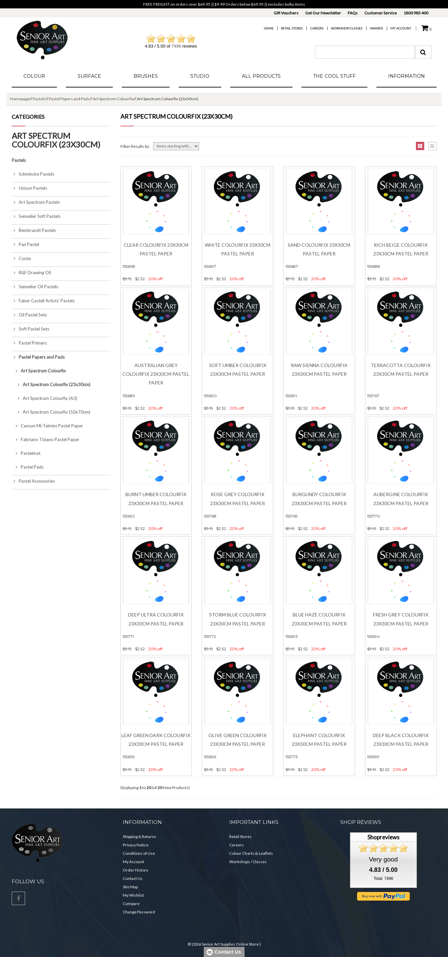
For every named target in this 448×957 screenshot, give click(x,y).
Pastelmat (26, 453)
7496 (176, 46)
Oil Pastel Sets (29, 314)
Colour (34, 76)
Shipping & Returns (139, 836)
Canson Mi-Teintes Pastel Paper (47, 425)
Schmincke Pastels (33, 174)
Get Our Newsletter (323, 12)
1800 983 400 (416, 12)
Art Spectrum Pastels (36, 202)
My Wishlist (133, 895)
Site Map (130, 886)
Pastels (39, 98)
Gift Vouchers (286, 12)
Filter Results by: (135, 146)
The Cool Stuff (334, 76)
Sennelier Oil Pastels (35, 286)
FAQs (353, 12)
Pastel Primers (29, 343)
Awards (376, 28)
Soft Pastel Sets (30, 329)
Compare (131, 903)
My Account (400, 28)
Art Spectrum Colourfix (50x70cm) (51, 412)
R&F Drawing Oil (31, 272)
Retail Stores (292, 28)
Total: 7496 (383, 878)
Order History (135, 870)
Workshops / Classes (248, 861)
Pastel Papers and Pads (69, 98)
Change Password (139, 911)
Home (269, 28)
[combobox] (365, 52)
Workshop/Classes (346, 28)
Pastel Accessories (33, 481)
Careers (317, 28)
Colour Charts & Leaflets (251, 853)
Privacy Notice (136, 844)
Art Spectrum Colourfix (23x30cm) (51, 384)
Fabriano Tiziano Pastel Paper (45, 439)
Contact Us (133, 878)
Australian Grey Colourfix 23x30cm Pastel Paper (155, 374)
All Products (261, 76)
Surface (89, 76)
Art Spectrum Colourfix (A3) (44, 398)
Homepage (20, 98)
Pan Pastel (25, 244)
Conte (21, 258)
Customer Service (380, 12)
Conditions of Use (139, 853)
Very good (383, 859)
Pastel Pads (27, 467)
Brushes (145, 76)
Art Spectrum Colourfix (113, 98)
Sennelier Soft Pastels (36, 216)
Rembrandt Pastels (34, 230)
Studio (199, 76)
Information (406, 76)
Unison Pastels (29, 188)
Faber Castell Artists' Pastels (43, 300)
